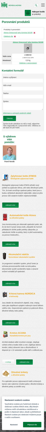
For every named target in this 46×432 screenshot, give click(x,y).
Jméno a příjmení (9, 77)
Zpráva (5, 101)
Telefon (6, 93)
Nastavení (14, 425)
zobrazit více (10, 205)
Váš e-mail (7, 85)
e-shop (8, 362)
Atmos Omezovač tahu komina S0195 (18, 33)
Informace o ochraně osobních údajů (17, 113)
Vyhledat (36, 5)
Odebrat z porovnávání (28, 63)
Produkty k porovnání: (12, 30)
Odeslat (10, 118)
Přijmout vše (32, 425)
